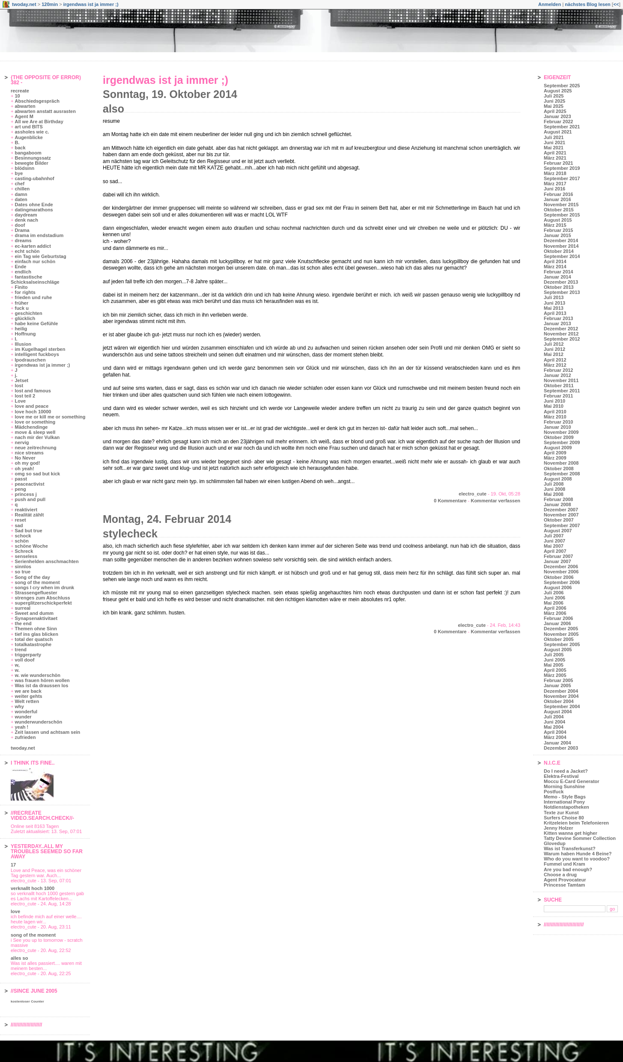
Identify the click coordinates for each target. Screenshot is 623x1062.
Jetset (21, 380)
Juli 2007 (553, 535)
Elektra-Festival (561, 776)
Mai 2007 (553, 546)
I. (16, 338)
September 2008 (562, 473)
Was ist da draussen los (41, 685)
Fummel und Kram (564, 863)
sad (19, 525)
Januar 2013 (557, 323)
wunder (23, 716)
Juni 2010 (554, 400)
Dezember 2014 (561, 240)
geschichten (28, 313)
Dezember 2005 (561, 628)
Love (20, 400)
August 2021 (558, 131)
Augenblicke (28, 137)
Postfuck (553, 791)
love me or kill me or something (50, 416)
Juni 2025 (554, 101)
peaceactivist (29, 484)
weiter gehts (28, 696)
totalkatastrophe (33, 644)
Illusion (23, 344)
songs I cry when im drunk (44, 587)
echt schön (27, 251)
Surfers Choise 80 (564, 817)
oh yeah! (24, 468)
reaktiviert (26, 509)
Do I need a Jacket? (566, 771)
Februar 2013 (558, 318)
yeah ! (21, 727)
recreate (20, 90)
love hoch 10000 (33, 411)
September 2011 (562, 390)
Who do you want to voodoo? (577, 858)
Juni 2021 (554, 142)
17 (13, 864)
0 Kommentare (450, 500)
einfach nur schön (35, 261)
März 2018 (555, 173)
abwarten (25, 106)
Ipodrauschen (30, 359)
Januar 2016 (557, 199)
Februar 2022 (558, 121)
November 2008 (561, 463)
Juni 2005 (554, 659)
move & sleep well (35, 432)
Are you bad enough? (568, 869)
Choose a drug (560, 874)
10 (17, 95)
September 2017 (562, 178)
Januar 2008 (557, 504)
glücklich (25, 318)
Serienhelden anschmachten (46, 561)
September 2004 (562, 706)
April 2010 (555, 411)
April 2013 (555, 313)
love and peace (31, 406)
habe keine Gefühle (36, 323)
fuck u (21, 308)
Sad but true (28, 530)
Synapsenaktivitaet (36, 618)
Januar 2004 (557, 742)
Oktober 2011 (559, 385)
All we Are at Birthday (39, 121)
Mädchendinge (31, 427)
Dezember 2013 (561, 282)
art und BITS (28, 126)
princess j (25, 494)
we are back (28, 691)
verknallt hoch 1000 (32, 888)
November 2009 (561, 432)
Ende (20, 266)
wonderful (26, 711)
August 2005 (558, 649)
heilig (21, 328)
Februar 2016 (558, 194)
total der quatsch (34, 639)
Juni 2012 (554, 349)
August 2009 (558, 447)
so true (22, 571)
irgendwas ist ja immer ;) (91, 4)
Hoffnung (25, 333)
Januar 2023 (557, 116)
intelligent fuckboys (37, 354)
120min (50, 4)
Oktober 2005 (559, 639)
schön (21, 540)
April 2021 (555, 152)
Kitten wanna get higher (570, 833)
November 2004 (561, 696)
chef (19, 183)
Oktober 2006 (559, 577)
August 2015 (558, 219)
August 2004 (558, 711)
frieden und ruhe (33, 297)
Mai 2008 (553, 494)
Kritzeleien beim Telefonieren (576, 822)
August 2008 (558, 478)
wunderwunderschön (38, 721)
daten (21, 199)
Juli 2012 (553, 344)
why (19, 706)
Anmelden (549, 4)
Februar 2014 (558, 271)
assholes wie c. (32, 131)
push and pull (30, 499)
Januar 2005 (557, 685)
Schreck (24, 551)
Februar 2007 (558, 556)
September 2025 (562, 85)
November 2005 (561, 634)
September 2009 (562, 442)
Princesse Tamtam (564, 884)
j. (16, 375)
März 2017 (555, 183)
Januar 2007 (557, 561)
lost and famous (33, 390)
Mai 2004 (553, 727)
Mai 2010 (553, 406)
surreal (22, 608)
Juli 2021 (553, 137)
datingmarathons (34, 209)
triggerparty (28, 654)
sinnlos (23, 566)
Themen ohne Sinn (36, 628)
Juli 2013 (553, 297)
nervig (22, 442)
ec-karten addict (33, 246)
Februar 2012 (558, 370)
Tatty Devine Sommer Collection (580, 838)
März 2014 (555, 266)
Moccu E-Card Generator (571, 781)
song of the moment (37, 582)
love (15, 911)
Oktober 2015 (559, 209)
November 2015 (561, 204)
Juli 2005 (553, 654)
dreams (23, 240)
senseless (26, 556)
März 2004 (555, 737)
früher (21, 303)
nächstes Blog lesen (587, 4)
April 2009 (555, 452)
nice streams (29, 452)
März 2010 (555, 416)
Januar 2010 (557, 427)
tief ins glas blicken (36, 634)
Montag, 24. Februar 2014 (167, 519)
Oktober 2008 (559, 468)
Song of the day (32, 577)
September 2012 (562, 338)
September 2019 (562, 168)
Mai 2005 (553, 664)
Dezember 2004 (561, 691)
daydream (26, 214)
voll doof (24, 659)
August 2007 (558, 530)
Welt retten (27, 701)
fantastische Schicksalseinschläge (35, 279)
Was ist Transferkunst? (570, 848)
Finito (21, 287)
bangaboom (28, 152)
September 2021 (562, 126)
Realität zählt (29, 514)
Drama (22, 230)
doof (20, 225)
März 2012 (555, 365)
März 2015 (555, 225)
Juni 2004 (554, 721)
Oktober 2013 (559, 287)
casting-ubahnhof (34, 178)
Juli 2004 (553, 716)
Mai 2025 (553, 106)
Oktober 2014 (559, 251)
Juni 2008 (554, 489)
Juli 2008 (553, 484)
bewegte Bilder (31, 163)
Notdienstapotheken (566, 807)
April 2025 (555, 111)
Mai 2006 (553, 602)
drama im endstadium (39, 235)
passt (21, 478)
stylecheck (130, 534)
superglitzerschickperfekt (43, 602)
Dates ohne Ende (34, 204)
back (20, 147)
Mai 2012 (553, 354)
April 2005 (555, 670)
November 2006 (561, 571)
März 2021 (555, 157)
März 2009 (555, 457)
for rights (25, 292)
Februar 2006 (558, 618)
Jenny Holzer (558, 828)
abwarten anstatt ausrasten (45, 111)
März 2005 (555, 675)
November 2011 (561, 380)
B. (17, 142)
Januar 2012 (557, 375)
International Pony (564, 801)
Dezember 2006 (561, 566)
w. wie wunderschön (37, 675)
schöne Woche (31, 546)
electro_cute (472, 493)
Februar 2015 (558, 230)
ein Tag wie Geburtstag (40, 256)
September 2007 (562, 525)
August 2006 (558, 587)
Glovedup (555, 843)
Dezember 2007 (561, 509)
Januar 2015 (557, 235)
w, (17, 664)
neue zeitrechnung (35, 447)
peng (20, 489)
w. (17, 670)
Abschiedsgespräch (37, 101)
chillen (22, 188)
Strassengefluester (36, 592)
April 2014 (555, 261)
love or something (35, 421)
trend (21, 649)
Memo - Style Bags (565, 796)
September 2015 (562, 214)
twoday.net (24, 4)
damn (21, 194)
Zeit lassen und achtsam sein (47, 732)
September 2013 (562, 292)
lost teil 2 (25, 395)
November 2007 (561, 514)
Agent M (24, 116)
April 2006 (555, 608)
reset (20, 519)
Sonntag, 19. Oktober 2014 (170, 94)
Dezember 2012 (561, 328)
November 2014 (561, 246)
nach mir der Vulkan (37, 437)
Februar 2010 (558, 421)
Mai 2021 (553, 147)
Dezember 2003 (561, 748)
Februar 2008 (558, 499)
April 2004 (555, 732)
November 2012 (561, 333)
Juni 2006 (554, 597)
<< (616, 4)
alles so (19, 958)
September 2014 (562, 256)
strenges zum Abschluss (42, 597)
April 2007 (555, 551)
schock (23, 535)
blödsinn (24, 168)
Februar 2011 (558, 395)
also (113, 109)
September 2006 (562, 582)
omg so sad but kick (37, 473)
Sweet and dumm (34, 613)
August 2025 (558, 90)
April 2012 (555, 359)
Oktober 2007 (559, 519)
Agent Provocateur (565, 879)
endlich (23, 271)
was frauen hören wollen (42, 680)
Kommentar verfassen (495, 500)
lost (19, 385)
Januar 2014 (557, 276)
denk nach (26, 219)
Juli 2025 (553, 95)
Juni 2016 (554, 188)
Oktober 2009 (559, 437)
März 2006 (555, 613)
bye (19, 173)
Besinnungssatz (33, 157)
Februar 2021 (558, 163)
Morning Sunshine (564, 786)
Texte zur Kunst (561, 812)
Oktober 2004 (559, 701)
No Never (25, 457)
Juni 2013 (554, 303)
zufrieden (25, 737)
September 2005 (562, 644)
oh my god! (27, 463)
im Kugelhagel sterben (40, 349)
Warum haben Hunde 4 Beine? (578, 853)
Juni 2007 (554, 540)
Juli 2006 (553, 592)
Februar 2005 (558, 680)
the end (23, 623)
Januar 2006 (557, 623)
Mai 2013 (553, 308)
